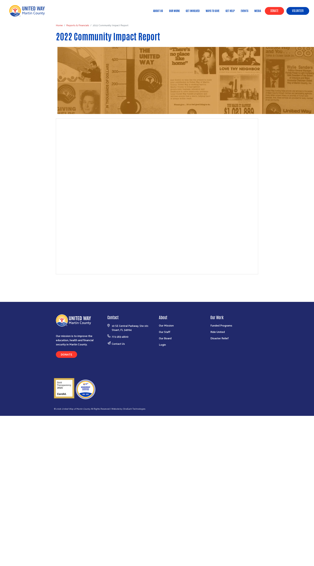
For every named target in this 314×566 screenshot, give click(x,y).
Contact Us (118, 343)
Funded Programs (221, 325)
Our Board (165, 338)
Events (244, 10)
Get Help (230, 10)
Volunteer (298, 10)
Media (257, 10)
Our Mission (166, 325)
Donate (274, 10)
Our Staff (164, 331)
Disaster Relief (219, 338)
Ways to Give (212, 10)
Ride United (217, 331)
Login (162, 344)
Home (18, 16)
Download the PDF (157, 282)
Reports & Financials (36, 15)
